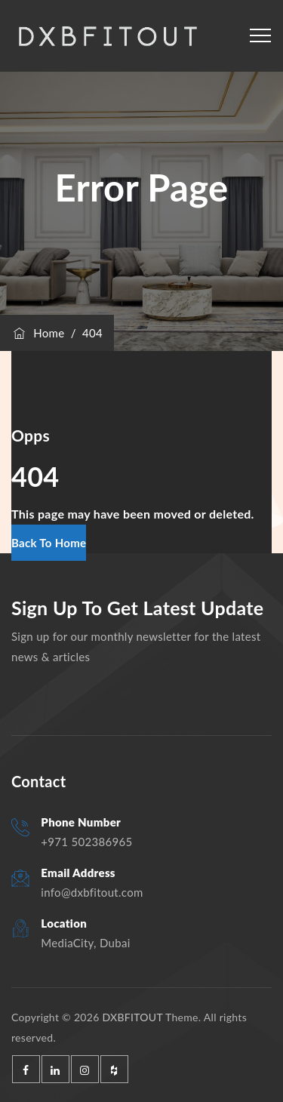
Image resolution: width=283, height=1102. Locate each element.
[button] (48, 543)
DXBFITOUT (132, 1017)
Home (37, 333)
